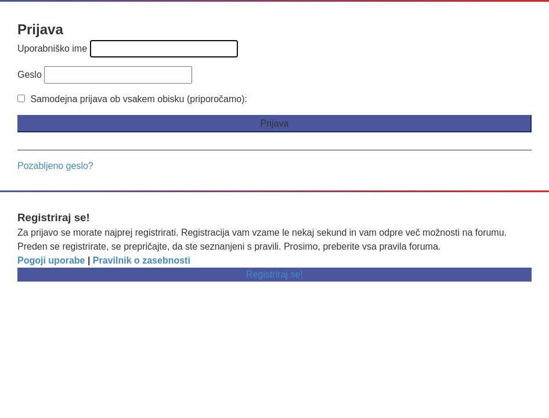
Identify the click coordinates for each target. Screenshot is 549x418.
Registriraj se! (274, 274)
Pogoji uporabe (51, 260)
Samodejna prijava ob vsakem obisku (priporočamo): (132, 99)
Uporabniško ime (52, 48)
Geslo (29, 75)
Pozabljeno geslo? (55, 166)
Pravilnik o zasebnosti (141, 260)
